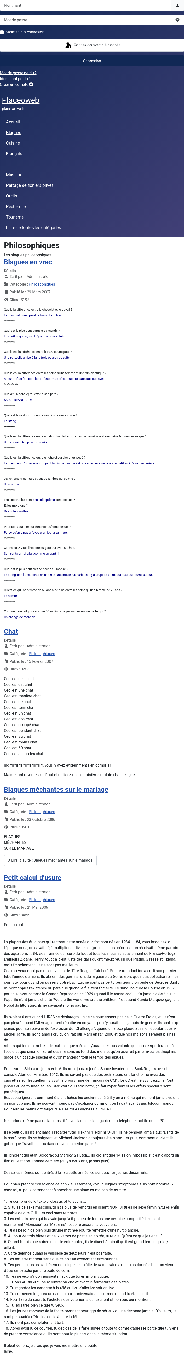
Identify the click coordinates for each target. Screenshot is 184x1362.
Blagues (13, 132)
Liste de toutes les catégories (33, 227)
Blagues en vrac (28, 262)
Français (14, 153)
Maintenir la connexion (25, 32)
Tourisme (15, 217)
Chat (11, 631)
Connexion (92, 61)
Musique (14, 174)
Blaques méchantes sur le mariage (56, 789)
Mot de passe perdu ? (18, 73)
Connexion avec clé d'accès (93, 45)
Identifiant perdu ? (15, 78)
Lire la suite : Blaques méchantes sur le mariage (50, 860)
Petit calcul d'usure (32, 878)
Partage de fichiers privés (30, 185)
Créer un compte (16, 84)
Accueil (13, 122)
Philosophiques (42, 284)
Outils (11, 196)
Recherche (16, 206)
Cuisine (13, 143)
